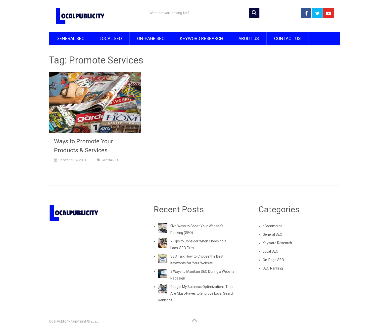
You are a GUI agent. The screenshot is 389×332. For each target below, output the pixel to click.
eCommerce (272, 226)
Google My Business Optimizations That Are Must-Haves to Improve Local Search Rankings (196, 293)
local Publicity (59, 321)
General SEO (70, 38)
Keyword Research (201, 38)
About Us (249, 38)
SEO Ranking (273, 268)
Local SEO (111, 38)
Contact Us (287, 38)
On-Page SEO (151, 38)
